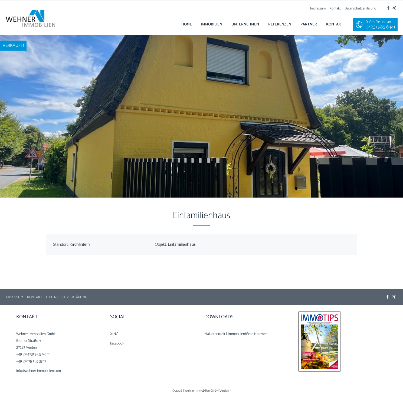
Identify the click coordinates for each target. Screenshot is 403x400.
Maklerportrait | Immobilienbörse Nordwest (236, 334)
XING (114, 334)
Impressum (318, 8)
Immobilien (211, 24)
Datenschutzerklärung (360, 8)
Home (186, 24)
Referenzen (279, 24)
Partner (308, 24)
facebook (117, 343)
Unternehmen (245, 24)
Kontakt (335, 8)
